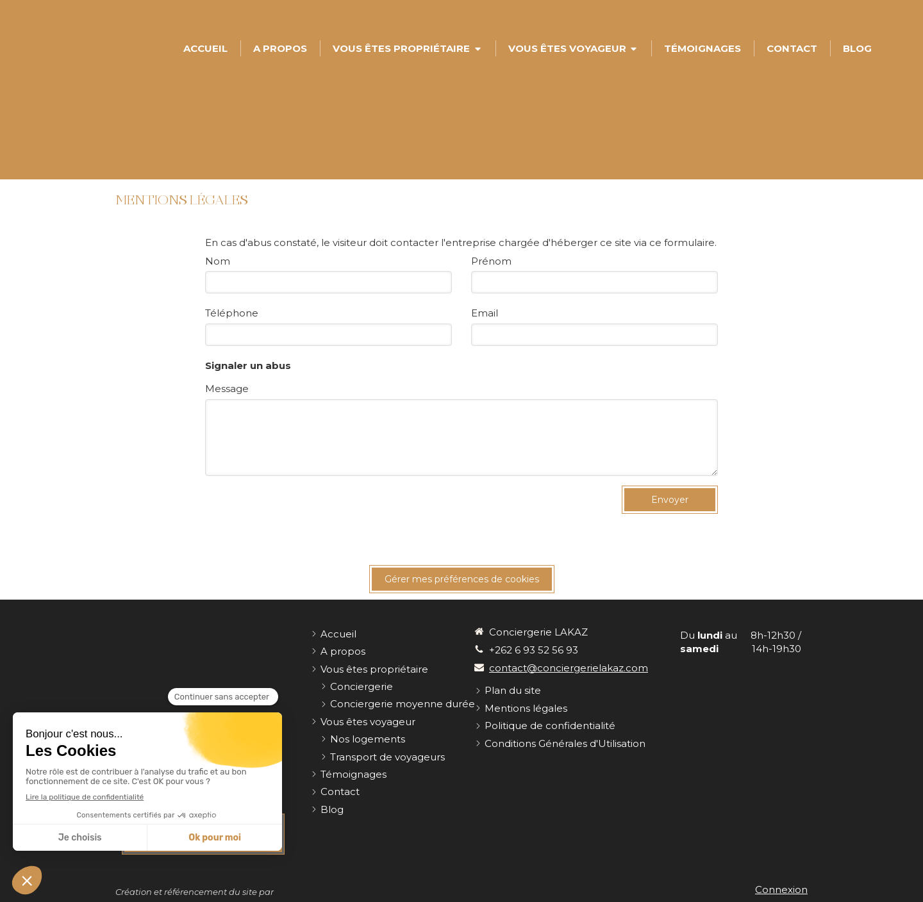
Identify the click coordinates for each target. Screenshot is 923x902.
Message (227, 388)
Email (484, 313)
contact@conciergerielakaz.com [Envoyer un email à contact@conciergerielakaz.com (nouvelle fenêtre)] (568, 668)
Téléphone (231, 313)
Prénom (491, 261)
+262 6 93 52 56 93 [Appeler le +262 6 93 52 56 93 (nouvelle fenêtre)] (533, 650)
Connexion (781, 889)
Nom (217, 261)
